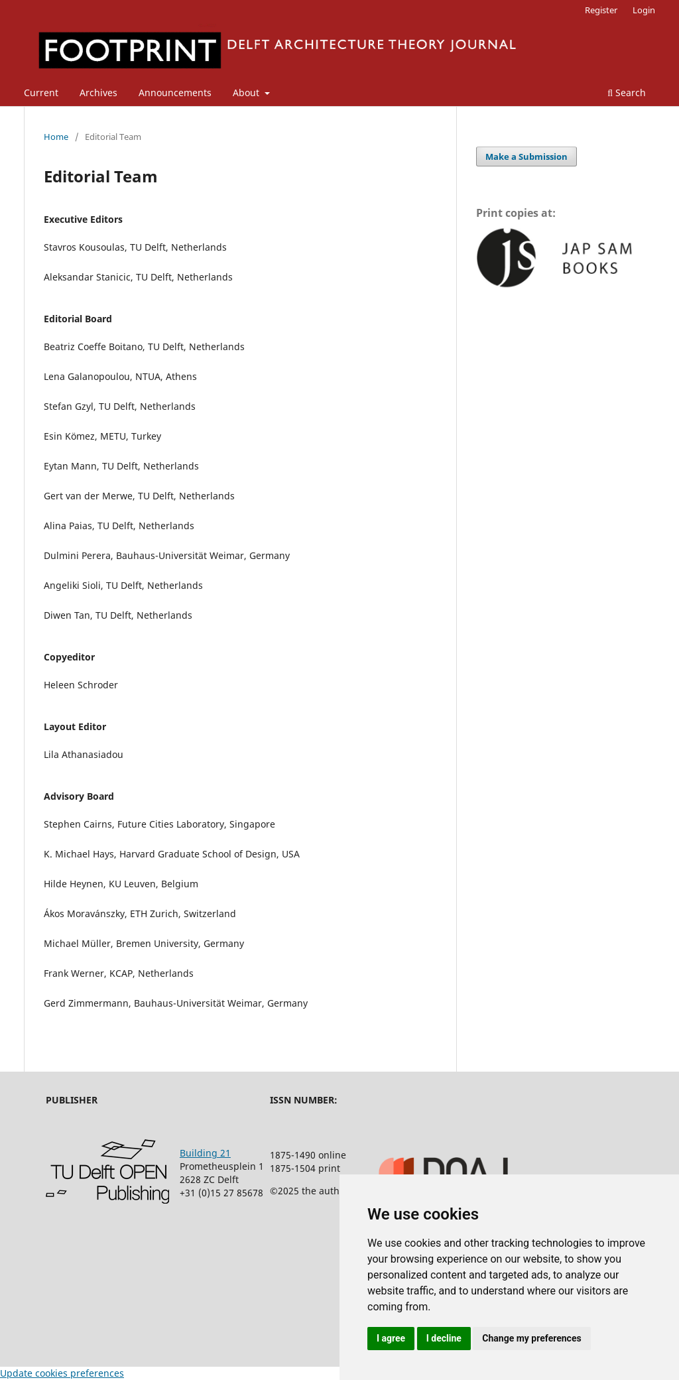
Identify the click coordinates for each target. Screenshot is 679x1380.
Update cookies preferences (62, 1373)
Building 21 (205, 1153)
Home (56, 137)
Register (601, 10)
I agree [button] (391, 1338)
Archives (98, 92)
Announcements (175, 92)
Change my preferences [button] (531, 1338)
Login (644, 10)
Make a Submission (526, 156)
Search (626, 92)
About (247, 92)
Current (41, 92)
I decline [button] (444, 1338)
